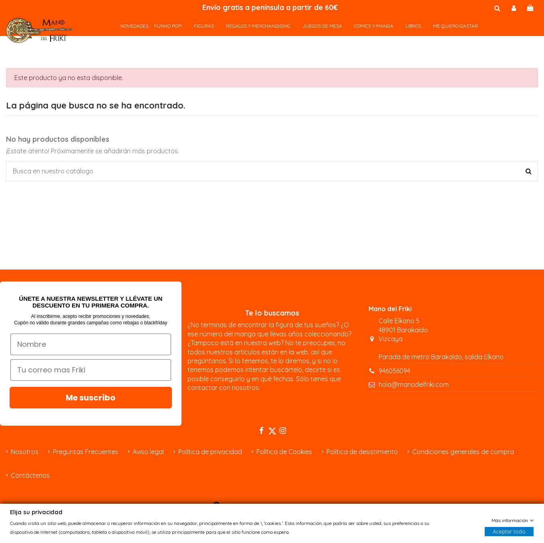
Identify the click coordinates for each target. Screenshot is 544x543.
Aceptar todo (509, 532)
